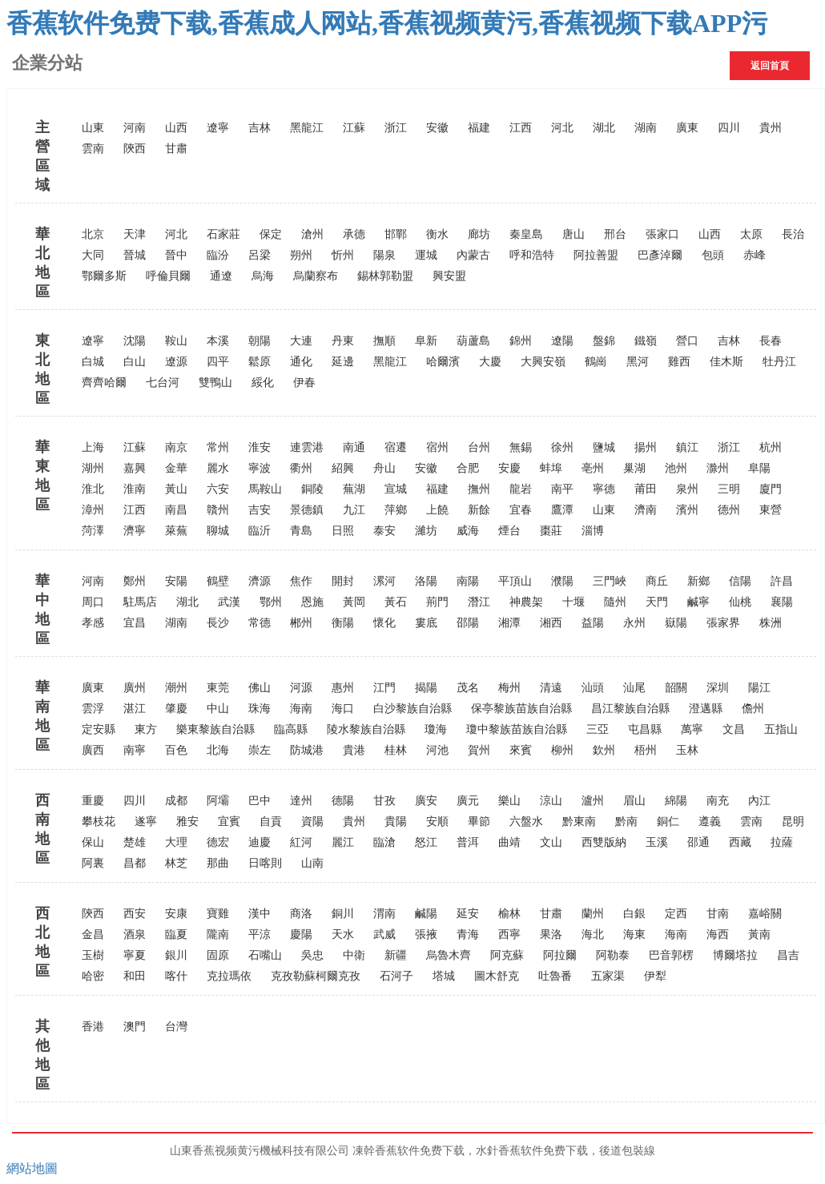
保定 (271, 234)
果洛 (551, 934)
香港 (93, 1027)
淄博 (593, 531)
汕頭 (593, 688)
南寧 (134, 750)
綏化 (263, 383)
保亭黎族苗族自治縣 (521, 709)
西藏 (740, 842)
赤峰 (754, 255)
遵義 (709, 822)
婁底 (426, 623)
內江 (759, 801)
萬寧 (692, 729)
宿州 (437, 447)
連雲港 (307, 447)
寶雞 (218, 914)
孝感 (93, 623)
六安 (218, 489)
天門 (657, 602)
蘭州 (593, 914)
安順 (437, 822)
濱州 (687, 510)
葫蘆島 (473, 341)
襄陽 (782, 602)
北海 (218, 750)
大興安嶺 (543, 362)
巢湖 (634, 468)
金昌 (93, 934)
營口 (687, 341)
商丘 (657, 581)
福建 (479, 128)
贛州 (218, 510)
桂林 (395, 750)
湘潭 (509, 623)
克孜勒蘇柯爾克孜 (315, 976)
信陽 (740, 581)
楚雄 (134, 842)
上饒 (437, 510)
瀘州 (593, 801)
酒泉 (134, 934)
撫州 (479, 489)
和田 (134, 976)
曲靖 (509, 842)
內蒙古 (473, 255)
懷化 (384, 623)
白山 (134, 362)
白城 (93, 362)
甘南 (717, 914)
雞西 (679, 362)
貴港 (354, 750)
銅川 (343, 914)
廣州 (134, 688)
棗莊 (551, 531)
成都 (176, 801)
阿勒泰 (613, 955)
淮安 (259, 447)
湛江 (134, 709)
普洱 (468, 842)
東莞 (218, 688)
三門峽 (609, 581)
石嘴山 (265, 955)
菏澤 (93, 531)
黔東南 (579, 822)
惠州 (343, 688)
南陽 (468, 581)
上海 (93, 447)
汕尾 (634, 688)
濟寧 (134, 531)
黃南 (759, 934)
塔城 (444, 976)
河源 (301, 688)
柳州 (562, 750)
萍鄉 (395, 510)
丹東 (343, 341)
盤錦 (604, 341)
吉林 (259, 128)
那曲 (218, 863)
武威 (384, 934)
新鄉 (698, 581)
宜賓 (229, 822)
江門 (384, 688)
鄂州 (271, 602)
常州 (218, 447)
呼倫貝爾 (168, 276)
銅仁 (668, 822)
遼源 (176, 362)
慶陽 (301, 934)
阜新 (426, 341)
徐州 (562, 447)
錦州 (520, 341)
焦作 (301, 581)
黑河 (637, 362)
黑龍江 (307, 128)
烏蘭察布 (315, 276)
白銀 (634, 914)
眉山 (634, 801)
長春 (770, 341)
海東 (634, 934)
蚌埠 (551, 468)
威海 (468, 531)
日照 (343, 531)
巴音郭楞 (671, 955)
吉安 (259, 510)
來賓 (520, 750)
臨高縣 (291, 729)
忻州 (343, 255)
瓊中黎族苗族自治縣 (516, 729)
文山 (551, 842)
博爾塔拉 (735, 955)
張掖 (426, 934)
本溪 (218, 341)
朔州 (301, 255)
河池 (437, 750)
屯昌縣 (645, 729)
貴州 (770, 128)
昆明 (793, 822)
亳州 (593, 468)
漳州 (93, 510)
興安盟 (449, 276)
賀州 (479, 750)
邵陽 (468, 623)
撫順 (384, 341)
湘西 (551, 623)
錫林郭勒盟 (385, 276)
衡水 (437, 234)
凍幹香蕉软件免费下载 (408, 1151)
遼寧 (218, 128)
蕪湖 (354, 489)
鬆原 (259, 362)
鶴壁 (218, 581)
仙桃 (740, 602)
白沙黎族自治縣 (412, 709)
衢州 (301, 468)
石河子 (396, 976)
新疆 (395, 955)
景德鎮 (307, 510)
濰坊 (426, 531)
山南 (312, 863)
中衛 (354, 955)
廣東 (687, 128)
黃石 (395, 602)
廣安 (426, 801)
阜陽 (759, 468)
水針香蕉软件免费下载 (532, 1151)
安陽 (176, 581)
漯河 (384, 581)
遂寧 (146, 822)
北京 (93, 234)
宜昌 (134, 623)
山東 (93, 128)
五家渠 (608, 976)
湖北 (604, 128)
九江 (354, 510)
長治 (793, 234)
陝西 (134, 149)
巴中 (259, 801)
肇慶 (176, 709)
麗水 (218, 468)
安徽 (437, 128)
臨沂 (259, 531)
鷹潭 (562, 510)
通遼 (221, 276)
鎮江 (687, 447)
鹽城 (604, 447)
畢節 (479, 822)
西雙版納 (604, 842)
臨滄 (384, 842)
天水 (343, 934)
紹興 (343, 468)
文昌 (733, 729)
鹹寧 (698, 602)
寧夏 (134, 955)
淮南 (134, 489)
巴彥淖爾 (660, 255)
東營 (770, 510)
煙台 (509, 531)
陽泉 (384, 255)
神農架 (526, 602)
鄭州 (134, 581)
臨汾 (218, 255)
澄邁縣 (705, 709)
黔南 (626, 822)
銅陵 (312, 489)
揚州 (645, 447)
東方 (146, 729)
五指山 (781, 729)
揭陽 (426, 688)
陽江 (759, 688)
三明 (729, 489)
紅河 (301, 842)
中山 (218, 709)
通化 (301, 362)
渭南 (384, 914)
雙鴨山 (215, 383)
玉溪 (657, 842)
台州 (479, 447)
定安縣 (98, 729)
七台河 (162, 383)
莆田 (645, 489)
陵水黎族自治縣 (366, 729)
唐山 (573, 234)
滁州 (717, 468)
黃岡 (354, 602)
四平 (218, 362)
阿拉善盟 (595, 255)
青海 (468, 934)
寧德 (604, 489)
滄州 (312, 234)
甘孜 (384, 801)
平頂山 (515, 581)
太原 (751, 234)
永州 (634, 623)
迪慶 (259, 842)
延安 (468, 914)
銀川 (176, 955)
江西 (520, 128)
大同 (93, 255)
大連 (301, 341)
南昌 (176, 510)
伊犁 (655, 976)
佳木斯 (726, 362)
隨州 (615, 602)
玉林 (687, 750)
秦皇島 (526, 234)
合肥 (468, 468)
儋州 (753, 709)
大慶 (490, 362)
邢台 (615, 234)
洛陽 (426, 581)
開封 (343, 581)
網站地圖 (32, 1168)
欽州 (604, 750)
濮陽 (562, 581)
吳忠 (312, 955)
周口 (93, 602)
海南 (301, 709)
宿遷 (395, 447)
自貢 (271, 822)
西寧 (509, 934)
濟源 (259, 581)
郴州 (301, 623)
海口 (343, 709)
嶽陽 (676, 623)
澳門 (134, 1027)
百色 (176, 750)
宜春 (520, 510)
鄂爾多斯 (104, 276)
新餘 (479, 510)
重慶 (93, 801)
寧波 (259, 468)
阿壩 (218, 801)
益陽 (593, 623)
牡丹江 (779, 362)
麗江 (343, 842)
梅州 (509, 688)
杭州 (770, 447)
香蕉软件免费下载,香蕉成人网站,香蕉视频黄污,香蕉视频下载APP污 (386, 23)
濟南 (645, 510)
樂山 (509, 801)
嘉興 (134, 468)
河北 (562, 128)
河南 (134, 128)
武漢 (229, 602)
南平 (562, 489)
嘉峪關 (765, 914)
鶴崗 (596, 362)
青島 (301, 531)
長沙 (218, 623)
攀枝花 (98, 822)
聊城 (218, 531)
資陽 (312, 822)
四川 (729, 128)
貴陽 (395, 822)
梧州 (645, 750)
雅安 (187, 822)
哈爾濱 (443, 362)
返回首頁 (770, 65)
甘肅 (176, 149)
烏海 (263, 276)
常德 (259, 623)
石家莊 (223, 234)
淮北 (93, 489)
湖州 (93, 468)
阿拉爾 (560, 955)
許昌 (782, 581)
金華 (176, 468)
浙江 (395, 128)
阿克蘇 (507, 955)
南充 (717, 801)
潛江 (479, 602)
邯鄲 (395, 234)
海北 (593, 934)
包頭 (713, 255)
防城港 (307, 750)
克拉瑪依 (229, 976)
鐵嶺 (645, 341)
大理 (176, 842)
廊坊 (479, 234)
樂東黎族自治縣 (215, 729)
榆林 (509, 914)
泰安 (384, 531)
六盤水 (526, 822)
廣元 (468, 801)
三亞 (597, 729)
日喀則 (265, 863)
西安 (134, 914)
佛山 (259, 688)
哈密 (93, 976)
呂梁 (259, 255)
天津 (134, 234)
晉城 (134, 255)
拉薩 (782, 842)
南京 (176, 447)
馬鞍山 (265, 489)
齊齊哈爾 (104, 383)
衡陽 (343, 623)
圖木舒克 (496, 976)
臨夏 (176, 934)
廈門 (770, 489)
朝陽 (259, 341)
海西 (717, 934)
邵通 (698, 842)
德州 (729, 510)
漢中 (259, 914)
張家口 (662, 234)
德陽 (343, 801)
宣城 (395, 489)
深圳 (717, 688)
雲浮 (93, 709)
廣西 (93, 750)
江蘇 (354, 128)
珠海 (259, 709)
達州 (301, 801)
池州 (676, 468)
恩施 (312, 602)
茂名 (468, 688)
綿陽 (676, 801)
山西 (176, 128)
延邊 (343, 362)
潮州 (176, 688)
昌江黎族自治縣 (630, 709)
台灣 (176, 1027)
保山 (93, 842)
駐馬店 (140, 602)
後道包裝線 (627, 1151)
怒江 (426, 842)
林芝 (176, 863)
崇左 (259, 750)
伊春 (304, 383)
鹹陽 (426, 914)
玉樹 (93, 955)
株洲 (770, 623)
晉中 (176, 255)
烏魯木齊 (448, 955)
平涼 (259, 934)
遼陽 (562, 341)
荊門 (437, 602)
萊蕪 (176, 531)
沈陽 (134, 341)
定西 (676, 914)
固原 (218, 955)
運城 (426, 255)
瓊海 (436, 729)
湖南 (645, 128)
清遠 (551, 688)
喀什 (176, 976)
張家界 (723, 623)
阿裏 (93, 863)
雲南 (93, 149)
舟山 (384, 468)
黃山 (176, 489)
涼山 (551, 801)
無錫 (520, 447)
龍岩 (520, 489)
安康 (176, 914)
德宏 (218, 842)
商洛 (301, 914)
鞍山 (176, 341)
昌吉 (788, 955)
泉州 (687, 489)
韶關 (676, 688)
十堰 (573, 602)
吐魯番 (555, 976)
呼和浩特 (531, 255)
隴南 (218, 934)
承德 (354, 234)
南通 (354, 447)
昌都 (134, 863)
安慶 (509, 468)
